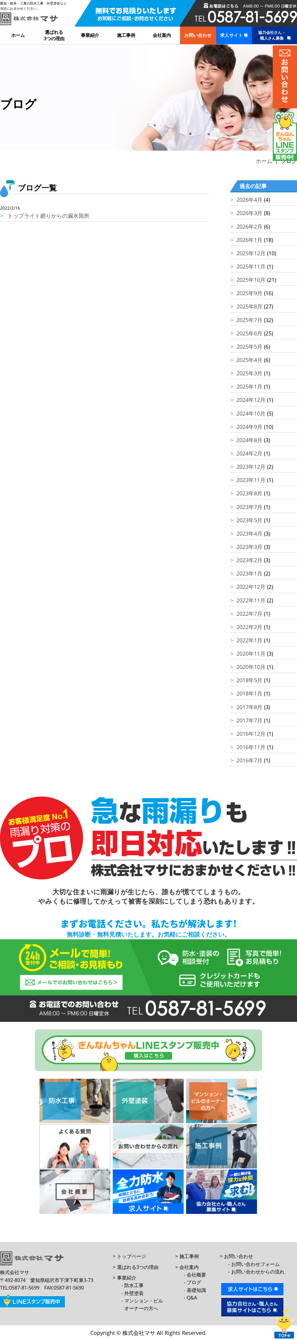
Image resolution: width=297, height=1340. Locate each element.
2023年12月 (250, 466)
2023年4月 (249, 533)
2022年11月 (250, 600)
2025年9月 (249, 293)
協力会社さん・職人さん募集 (272, 35)
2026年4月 (249, 199)
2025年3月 (249, 373)
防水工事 (134, 1285)
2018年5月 (249, 680)
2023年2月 (249, 560)
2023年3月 (249, 546)
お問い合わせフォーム (255, 1264)
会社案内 (162, 35)
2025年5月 (249, 346)
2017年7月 (249, 720)
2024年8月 (249, 440)
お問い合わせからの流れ (258, 1271)
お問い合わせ (198, 35)
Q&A (192, 1297)
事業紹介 (90, 35)
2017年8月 (249, 707)
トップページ (131, 1256)
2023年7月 (249, 506)
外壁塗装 (134, 1293)
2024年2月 (249, 453)
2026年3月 (249, 213)
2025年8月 (249, 306)
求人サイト (231, 35)
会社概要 (196, 1274)
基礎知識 (196, 1290)
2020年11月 (250, 653)
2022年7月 (249, 613)
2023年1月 (249, 573)
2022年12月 (250, 586)
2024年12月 (250, 399)
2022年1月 (249, 640)
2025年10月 (250, 279)
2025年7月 (249, 320)
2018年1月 (249, 693)
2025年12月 (250, 253)
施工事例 (126, 35)
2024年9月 (249, 426)
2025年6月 (249, 333)
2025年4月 (249, 360)
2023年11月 (250, 480)
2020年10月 (250, 666)
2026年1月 (249, 239)
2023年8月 (249, 493)
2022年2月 (249, 627)
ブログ (194, 1282)
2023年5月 (249, 520)
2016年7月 (249, 760)
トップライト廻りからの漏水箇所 (48, 215)
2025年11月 (250, 266)
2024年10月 (250, 413)
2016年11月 (250, 747)
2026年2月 (249, 226)
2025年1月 (249, 386)
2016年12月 (250, 733)
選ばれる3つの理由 (54, 35)
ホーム (18, 35)
